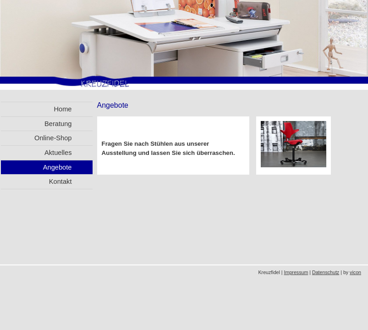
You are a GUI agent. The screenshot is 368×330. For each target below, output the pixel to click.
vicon (355, 272)
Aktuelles (57, 152)
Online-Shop (52, 138)
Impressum (296, 272)
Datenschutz (325, 272)
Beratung (57, 123)
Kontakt (60, 181)
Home (62, 109)
